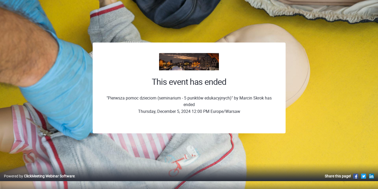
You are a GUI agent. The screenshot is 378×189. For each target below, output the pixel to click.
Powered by (39, 181)
